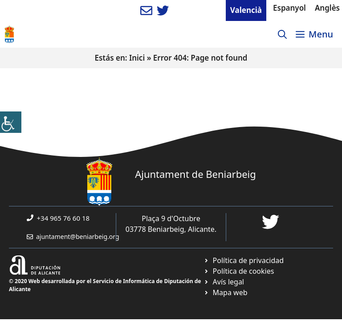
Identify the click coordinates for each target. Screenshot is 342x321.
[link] (10, 122)
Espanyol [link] (289, 8)
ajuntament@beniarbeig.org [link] (77, 236)
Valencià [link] (246, 10)
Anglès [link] (327, 8)
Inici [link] (137, 58)
